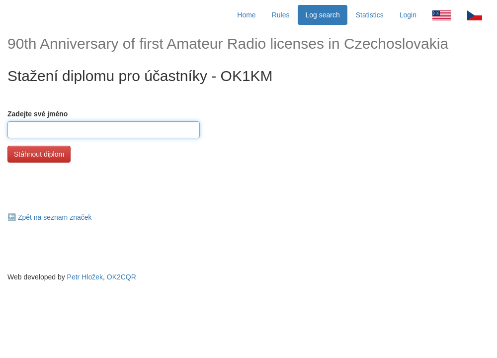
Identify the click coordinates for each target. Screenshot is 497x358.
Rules (281, 15)
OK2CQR (121, 277)
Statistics (370, 15)
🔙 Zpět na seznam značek (49, 217)
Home (246, 15)
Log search (322, 15)
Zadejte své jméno (37, 114)
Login (408, 15)
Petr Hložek (85, 277)
